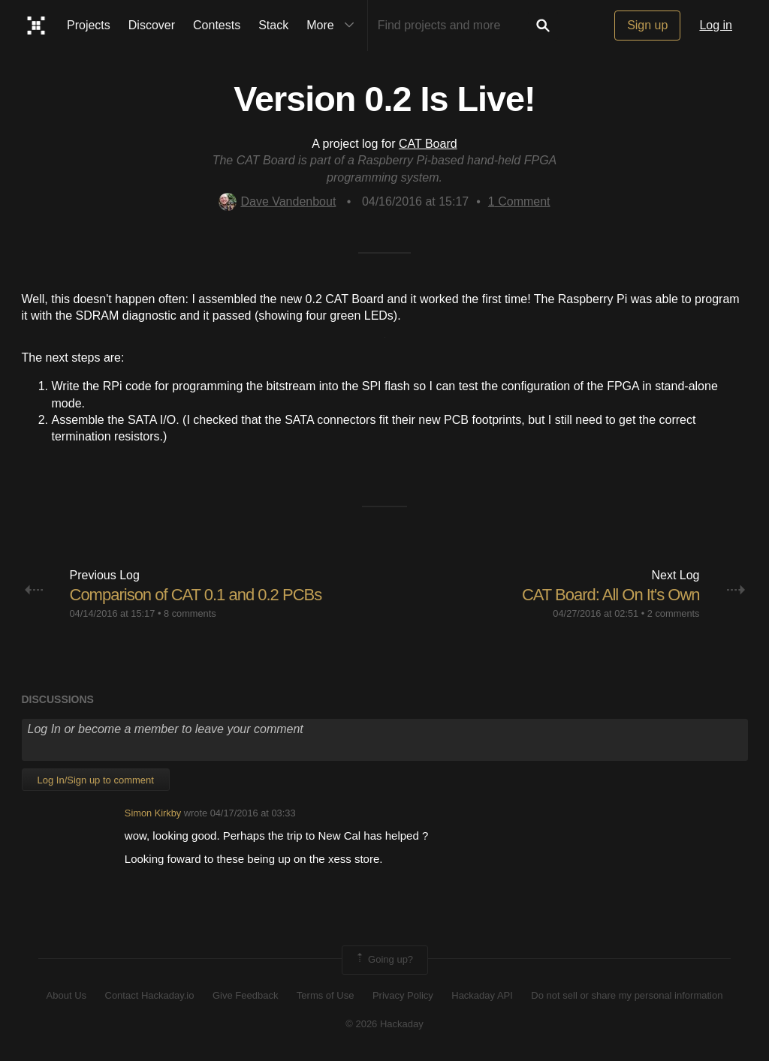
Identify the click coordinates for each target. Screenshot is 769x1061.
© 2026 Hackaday (384, 1023)
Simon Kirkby (153, 813)
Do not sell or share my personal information (626, 995)
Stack (273, 25)
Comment (519, 201)
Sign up (647, 25)
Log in (715, 25)
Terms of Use (325, 995)
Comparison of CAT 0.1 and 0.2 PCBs (196, 594)
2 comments (673, 613)
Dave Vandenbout (277, 201)
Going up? (384, 959)
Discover (151, 25)
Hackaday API (482, 995)
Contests (216, 25)
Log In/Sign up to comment (96, 780)
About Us (66, 995)
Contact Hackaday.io (150, 995)
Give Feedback (245, 995)
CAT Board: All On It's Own (611, 594)
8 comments (190, 613)
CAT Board (428, 143)
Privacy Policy (402, 995)
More (333, 26)
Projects (88, 25)
